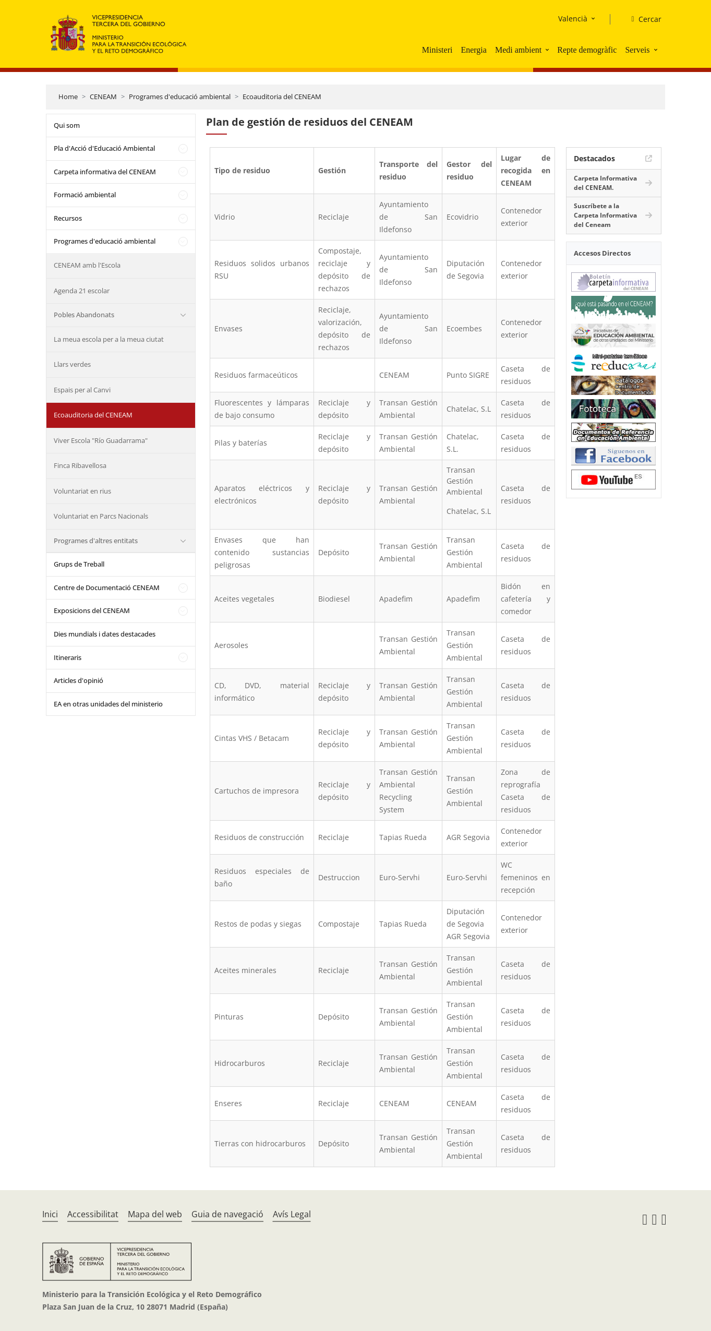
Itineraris (67, 657)
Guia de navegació (227, 1214)
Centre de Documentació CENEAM (107, 587)
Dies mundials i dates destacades (104, 634)
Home (68, 96)
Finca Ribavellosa (80, 465)
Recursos (68, 218)
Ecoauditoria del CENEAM (282, 96)
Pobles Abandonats (84, 314)
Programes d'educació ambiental (180, 96)
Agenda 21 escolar (82, 290)
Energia (473, 49)
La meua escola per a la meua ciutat (109, 339)
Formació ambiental (85, 194)
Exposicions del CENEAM (92, 610)
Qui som (67, 125)
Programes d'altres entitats (96, 540)
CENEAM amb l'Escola (87, 265)
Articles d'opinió (78, 680)
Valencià (572, 18)
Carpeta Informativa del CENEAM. (605, 183)
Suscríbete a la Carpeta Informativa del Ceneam (605, 215)
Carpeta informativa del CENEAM (105, 171)
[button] (548, 49)
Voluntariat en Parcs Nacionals (101, 516)
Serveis (637, 49)
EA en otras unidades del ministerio (108, 704)
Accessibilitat (92, 1214)
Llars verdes (72, 364)
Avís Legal (292, 1214)
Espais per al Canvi (82, 389)
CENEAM (103, 96)
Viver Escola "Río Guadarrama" (101, 440)
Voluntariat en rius (82, 491)
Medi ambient (518, 49)
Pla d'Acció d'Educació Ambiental (104, 148)
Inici (50, 1214)
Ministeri (437, 49)
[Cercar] (642, 19)
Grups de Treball (79, 564)
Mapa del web (155, 1214)
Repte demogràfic (587, 49)
